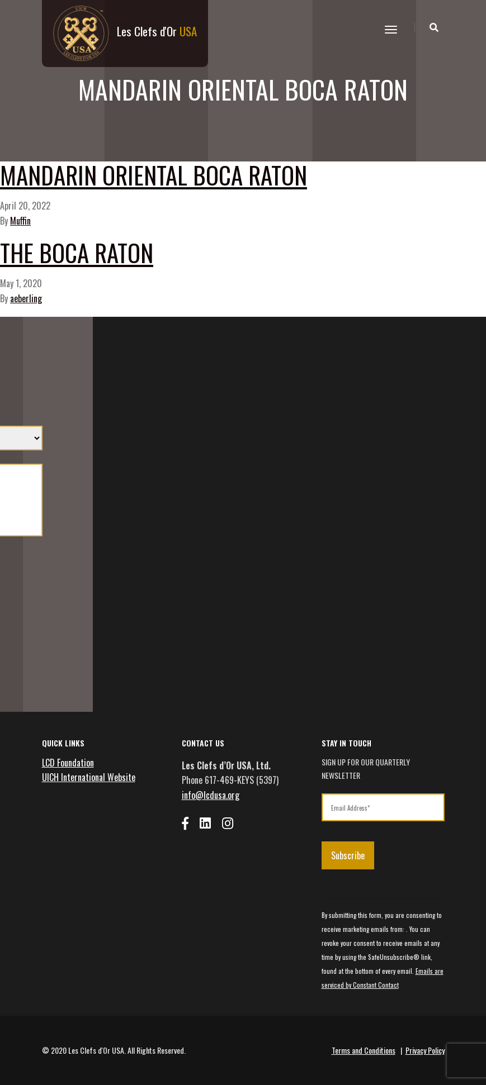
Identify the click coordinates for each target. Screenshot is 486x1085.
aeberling (26, 298)
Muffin (20, 220)
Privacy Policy (425, 1050)
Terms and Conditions (363, 1050)
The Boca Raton (76, 252)
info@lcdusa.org (210, 795)
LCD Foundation (68, 762)
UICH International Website (88, 777)
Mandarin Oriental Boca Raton (153, 174)
